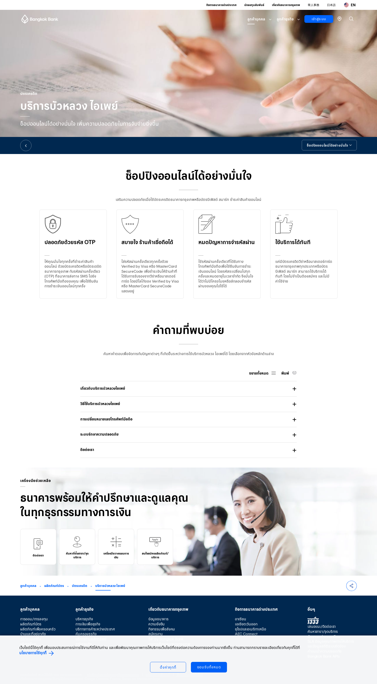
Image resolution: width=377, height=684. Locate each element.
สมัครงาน (155, 634)
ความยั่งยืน (156, 624)
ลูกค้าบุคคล (256, 19)
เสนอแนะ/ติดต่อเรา (322, 626)
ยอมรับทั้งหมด (209, 667)
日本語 (331, 5)
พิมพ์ (285, 373)
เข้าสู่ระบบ (319, 19)
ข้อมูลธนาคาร (158, 619)
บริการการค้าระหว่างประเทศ (95, 629)
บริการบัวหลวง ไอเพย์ (110, 586)
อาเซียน (240, 619)
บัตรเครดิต (79, 586)
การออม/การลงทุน (34, 619)
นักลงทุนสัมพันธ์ (254, 5)
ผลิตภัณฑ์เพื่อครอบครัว (38, 629)
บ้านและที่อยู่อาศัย (33, 634)
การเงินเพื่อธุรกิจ (87, 624)
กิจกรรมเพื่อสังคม (161, 629)
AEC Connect (246, 634)
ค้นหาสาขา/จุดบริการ (323, 631)
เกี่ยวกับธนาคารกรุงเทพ (286, 5)
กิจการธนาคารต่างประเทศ (221, 5)
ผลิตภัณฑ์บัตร (54, 586)
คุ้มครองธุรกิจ (85, 634)
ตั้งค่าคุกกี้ (168, 667)
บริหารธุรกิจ (84, 619)
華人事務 (313, 5)
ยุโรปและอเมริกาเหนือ (250, 629)
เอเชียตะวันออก (246, 624)
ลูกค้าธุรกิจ (285, 19)
